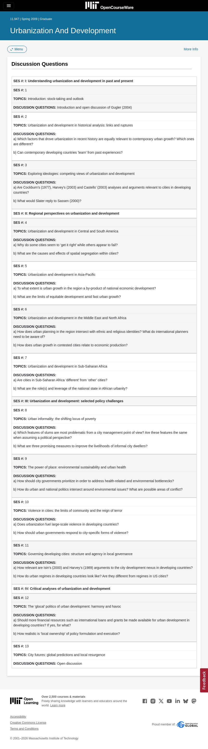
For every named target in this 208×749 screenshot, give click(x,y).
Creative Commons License (28, 722)
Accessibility (18, 716)
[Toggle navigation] (8, 5)
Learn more (57, 705)
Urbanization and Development (63, 30)
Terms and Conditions (24, 728)
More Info (191, 49)
